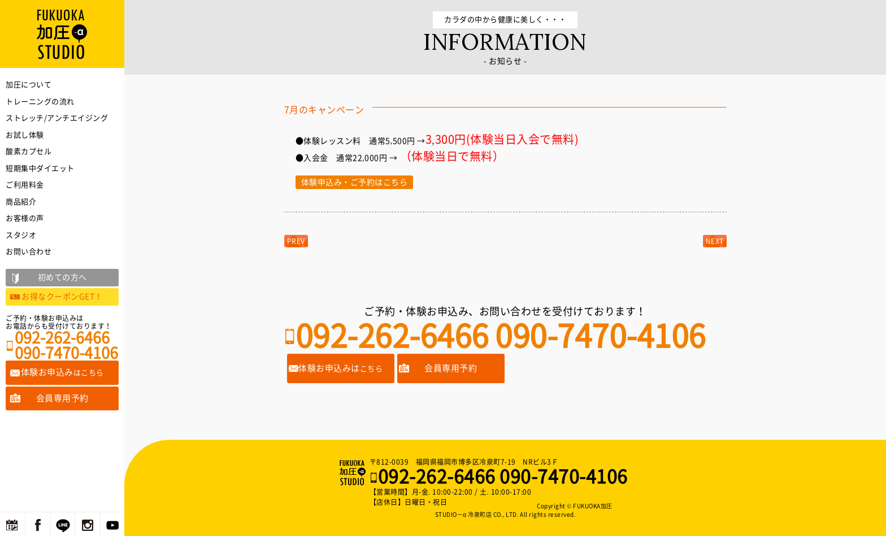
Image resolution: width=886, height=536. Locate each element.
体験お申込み (62, 372)
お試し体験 (25, 135)
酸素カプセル (28, 151)
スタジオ (21, 235)
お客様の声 (25, 218)
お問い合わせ (28, 251)
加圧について (28, 84)
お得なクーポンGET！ (62, 297)
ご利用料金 (25, 184)
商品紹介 (21, 201)
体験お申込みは (340, 368)
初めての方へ (62, 277)
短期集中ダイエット (40, 168)
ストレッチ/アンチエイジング (57, 118)
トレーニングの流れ (40, 101)
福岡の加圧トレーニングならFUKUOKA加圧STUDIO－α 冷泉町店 (354, 472)
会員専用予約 (450, 368)
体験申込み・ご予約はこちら (354, 182)
